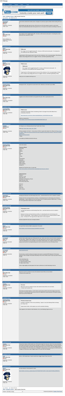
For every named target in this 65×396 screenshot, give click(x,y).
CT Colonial (5, 238)
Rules (22, 4)
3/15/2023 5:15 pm (6, 31)
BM (3, 33)
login (20, 6)
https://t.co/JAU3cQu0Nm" (24, 134)
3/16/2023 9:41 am (6, 142)
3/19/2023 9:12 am (6, 366)
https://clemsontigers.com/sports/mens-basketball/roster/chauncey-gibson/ (34, 168)
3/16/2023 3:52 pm (6, 236)
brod (4, 356)
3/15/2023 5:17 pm (6, 46)
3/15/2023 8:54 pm (6, 94)
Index (4, 4)
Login (28, 4)
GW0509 (4, 125)
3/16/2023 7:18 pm (6, 269)
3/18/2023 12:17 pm (7, 342)
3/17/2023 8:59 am (6, 282)
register (23, 6)
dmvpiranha (5, 21)
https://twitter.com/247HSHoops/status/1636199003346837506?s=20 (33, 119)
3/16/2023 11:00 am (7, 205)
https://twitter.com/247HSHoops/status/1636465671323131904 (31, 228)
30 (9, 17)
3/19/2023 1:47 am (6, 354)
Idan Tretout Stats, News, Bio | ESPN (28, 128)
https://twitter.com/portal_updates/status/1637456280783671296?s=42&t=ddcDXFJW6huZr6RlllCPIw (39, 370)
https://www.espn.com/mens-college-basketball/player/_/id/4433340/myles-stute (37, 115)
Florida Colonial (6, 84)
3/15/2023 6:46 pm (6, 82)
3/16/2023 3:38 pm (6, 224)
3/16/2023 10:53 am (7, 193)
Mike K (4, 62)
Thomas (4, 283)
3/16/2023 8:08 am (6, 124)
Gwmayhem (5, 195)
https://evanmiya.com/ (23, 250)
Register (16, 4)
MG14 (4, 48)
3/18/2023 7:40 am (6, 297)
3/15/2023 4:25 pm (6, 19)
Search (10, 4)
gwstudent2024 (6, 108)
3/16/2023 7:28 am (6, 107)
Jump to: (13, 391)
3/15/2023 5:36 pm (6, 61)
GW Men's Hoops (10, 16)
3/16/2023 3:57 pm (6, 248)
